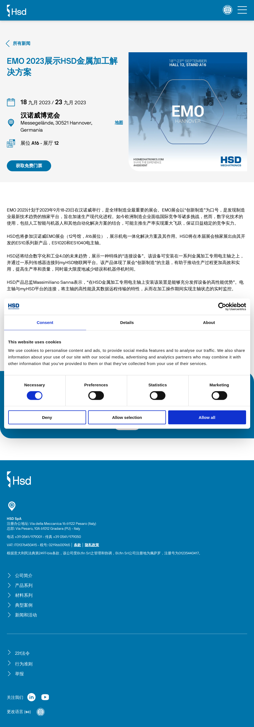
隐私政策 (92, 545)
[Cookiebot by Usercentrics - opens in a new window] (222, 306)
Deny (47, 417)
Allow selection (127, 417)
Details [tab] (127, 322)
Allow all (207, 417)
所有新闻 (17, 43)
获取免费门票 (29, 166)
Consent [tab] (45, 322)
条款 (77, 545)
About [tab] (209, 322)
